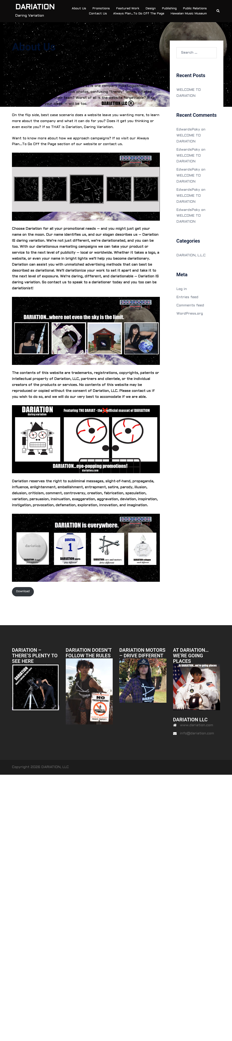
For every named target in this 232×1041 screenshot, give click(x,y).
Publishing (169, 8)
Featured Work (127, 8)
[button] (218, 11)
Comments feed (190, 305)
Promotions (101, 8)
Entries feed (187, 297)
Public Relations (195, 8)
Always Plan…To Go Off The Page (138, 13)
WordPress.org (189, 313)
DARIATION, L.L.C (191, 255)
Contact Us (98, 13)
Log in (181, 289)
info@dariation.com (197, 733)
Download (23, 591)
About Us (79, 8)
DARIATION (35, 7)
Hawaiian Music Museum (188, 13)
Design (150, 8)
